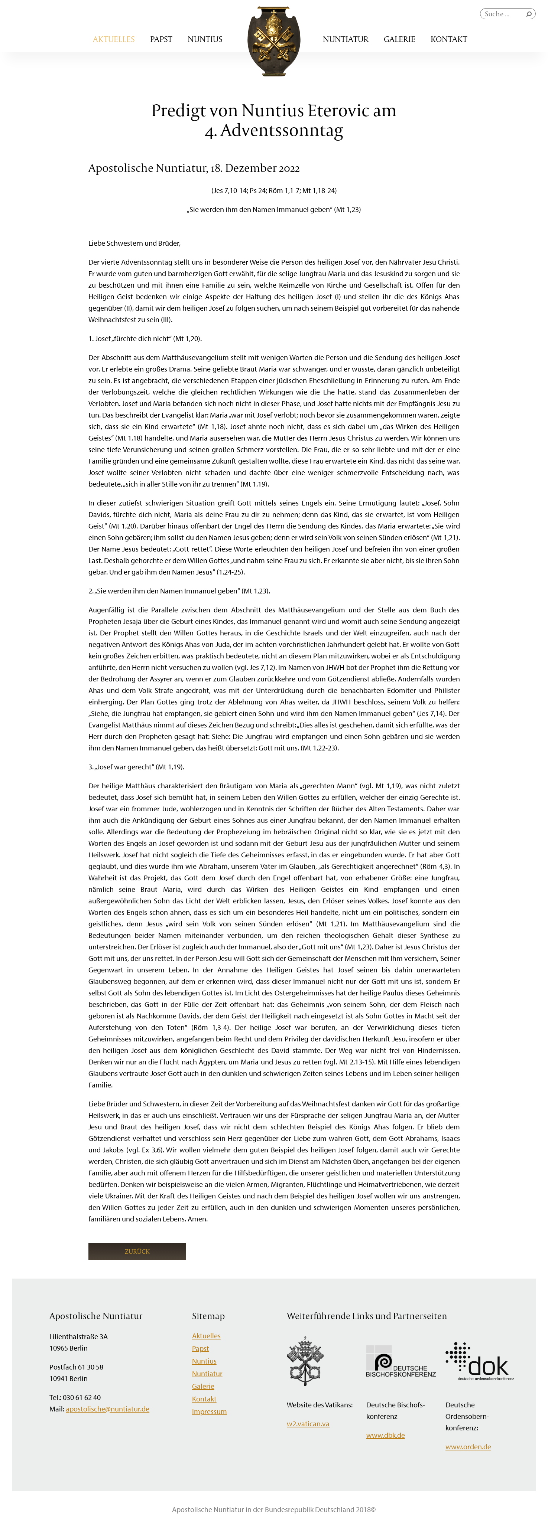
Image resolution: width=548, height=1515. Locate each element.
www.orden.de (468, 1446)
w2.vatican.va (308, 1423)
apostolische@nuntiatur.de (107, 1408)
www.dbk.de (385, 1435)
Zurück (137, 1251)
